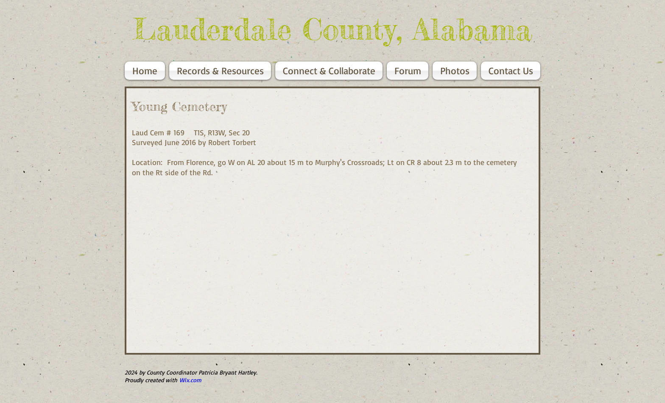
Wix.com (190, 379)
